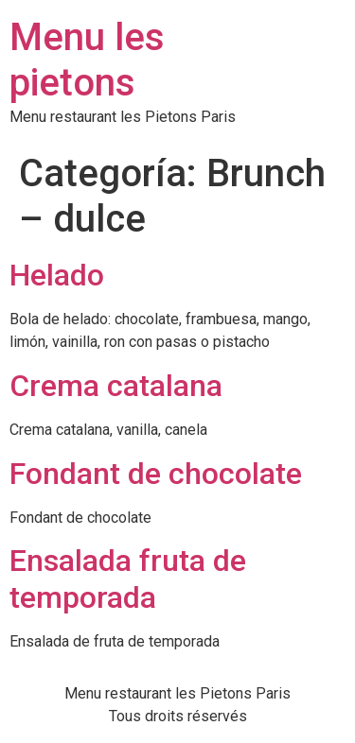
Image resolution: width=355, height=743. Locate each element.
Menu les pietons (87, 60)
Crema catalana (115, 386)
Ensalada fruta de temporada (127, 578)
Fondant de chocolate (155, 474)
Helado (56, 275)
